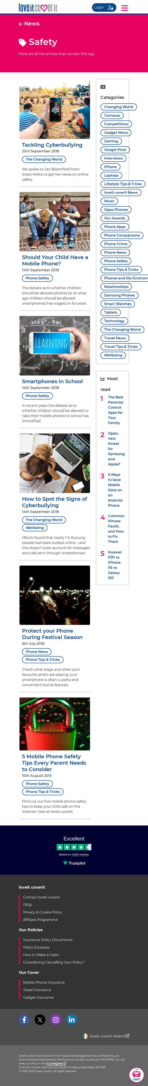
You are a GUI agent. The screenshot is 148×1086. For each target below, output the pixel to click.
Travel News (115, 338)
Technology (114, 321)
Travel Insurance (37, 990)
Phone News (37, 652)
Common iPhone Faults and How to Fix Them (116, 529)
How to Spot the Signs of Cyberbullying (54, 502)
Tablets (110, 312)
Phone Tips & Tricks (43, 660)
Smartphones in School (52, 381)
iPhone (110, 167)
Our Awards (114, 218)
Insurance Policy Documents (48, 940)
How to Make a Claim (41, 955)
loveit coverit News (121, 193)
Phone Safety (37, 278)
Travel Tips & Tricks (121, 347)
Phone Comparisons (122, 235)
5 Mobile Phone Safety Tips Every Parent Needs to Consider (54, 762)
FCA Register (56, 1063)
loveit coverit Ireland (106, 1036)
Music (109, 201)
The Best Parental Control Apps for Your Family (115, 410)
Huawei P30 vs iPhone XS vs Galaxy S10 (115, 565)
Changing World (118, 107)
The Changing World (44, 159)
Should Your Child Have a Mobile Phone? (55, 260)
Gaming (111, 141)
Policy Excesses (36, 947)
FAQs (27, 905)
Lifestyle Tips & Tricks (123, 184)
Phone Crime (115, 244)
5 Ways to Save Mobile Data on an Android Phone (115, 490)
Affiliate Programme (40, 920)
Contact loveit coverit (41, 897)
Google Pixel (115, 150)
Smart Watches (117, 304)
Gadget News (116, 133)
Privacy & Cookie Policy (42, 912)
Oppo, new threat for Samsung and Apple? (116, 448)
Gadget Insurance (38, 997)
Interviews (113, 158)
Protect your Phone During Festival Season (52, 634)
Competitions (116, 124)
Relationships (116, 287)
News (29, 23)
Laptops (111, 175)
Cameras (112, 115)
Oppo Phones (116, 210)
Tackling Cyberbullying (52, 145)
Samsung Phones (119, 295)
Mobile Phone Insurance (44, 982)
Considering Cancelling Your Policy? (54, 962)
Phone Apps (115, 227)
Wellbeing (35, 528)
